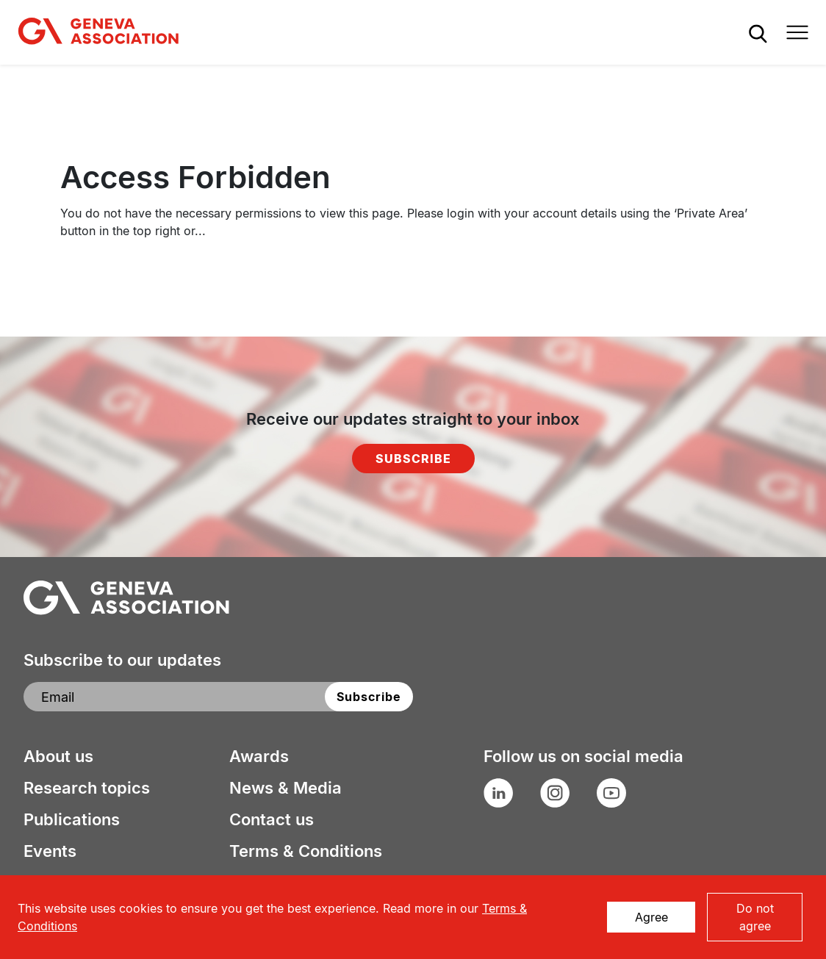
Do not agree (755, 917)
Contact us (271, 819)
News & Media (285, 787)
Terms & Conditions (305, 851)
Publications (72, 819)
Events (50, 851)
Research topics (87, 787)
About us (58, 756)
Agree (651, 917)
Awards (259, 756)
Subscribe (413, 458)
